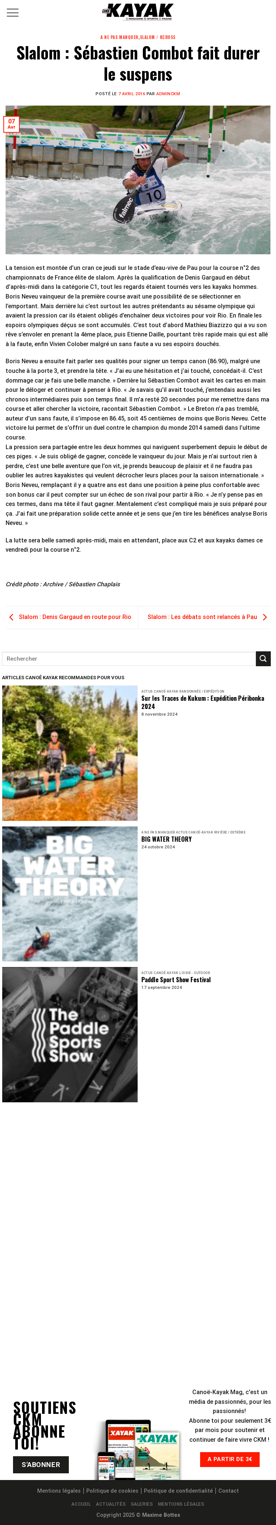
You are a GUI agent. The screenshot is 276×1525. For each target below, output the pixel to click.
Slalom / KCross (158, 37)
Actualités (111, 1504)
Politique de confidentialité (178, 1491)
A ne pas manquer (119, 37)
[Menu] (13, 12)
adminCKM (168, 93)
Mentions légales (59, 1491)
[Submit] (263, 658)
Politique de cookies (112, 1491)
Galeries (142, 1504)
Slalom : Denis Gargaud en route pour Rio (68, 616)
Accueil (81, 1504)
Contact (228, 1491)
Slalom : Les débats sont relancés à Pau (209, 616)
